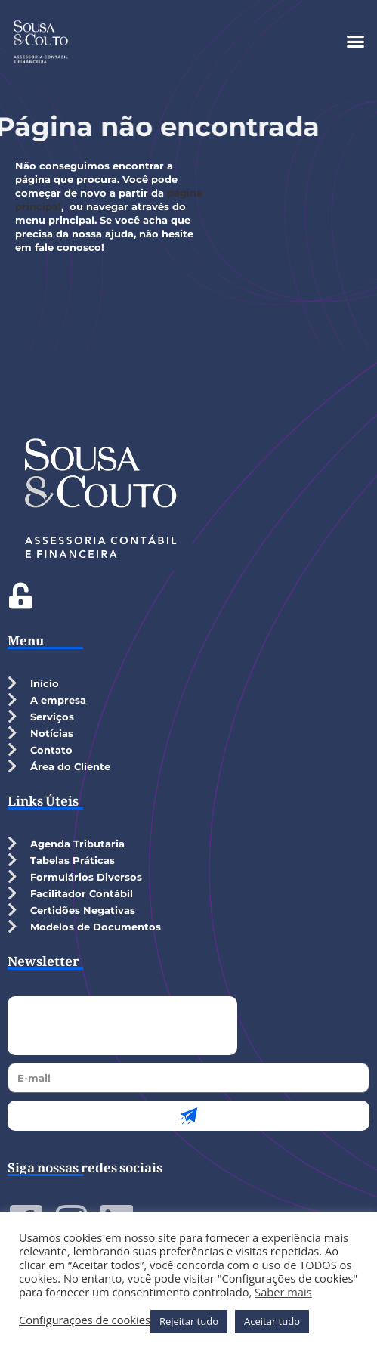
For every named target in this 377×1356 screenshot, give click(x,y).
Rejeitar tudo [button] (188, 1321)
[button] (355, 41)
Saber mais (283, 1292)
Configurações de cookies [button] (84, 1320)
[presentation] (122, 1025)
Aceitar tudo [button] (272, 1321)
